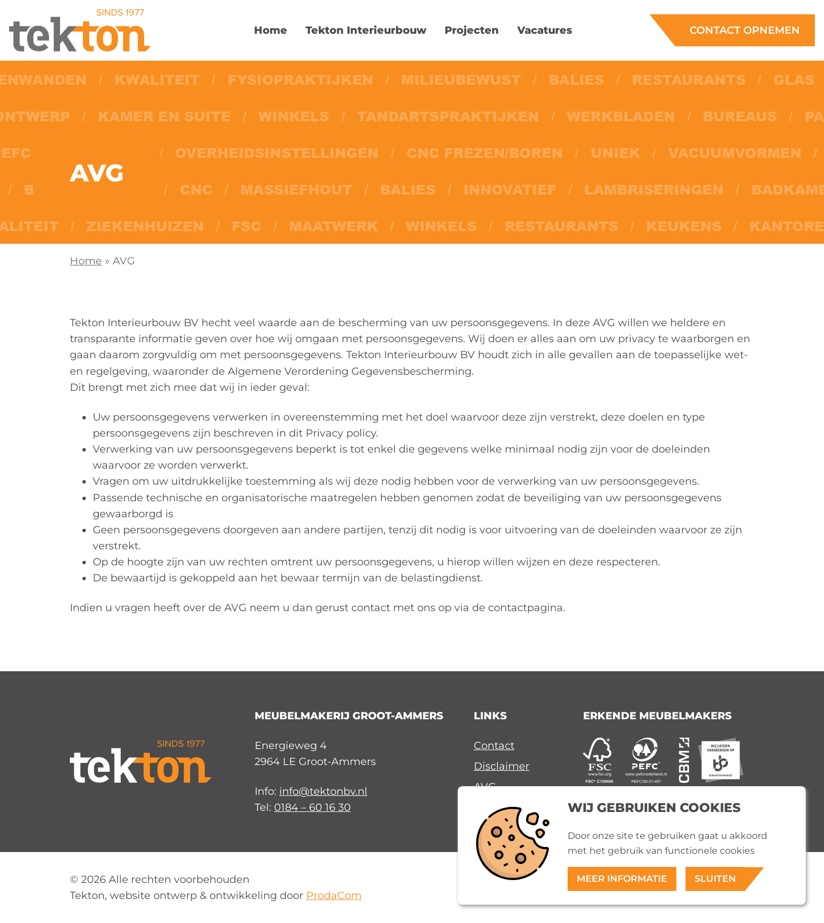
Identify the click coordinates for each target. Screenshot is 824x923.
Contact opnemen (745, 30)
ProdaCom (334, 895)
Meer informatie (622, 878)
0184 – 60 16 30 (312, 807)
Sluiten (715, 878)
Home (86, 261)
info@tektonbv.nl (323, 791)
